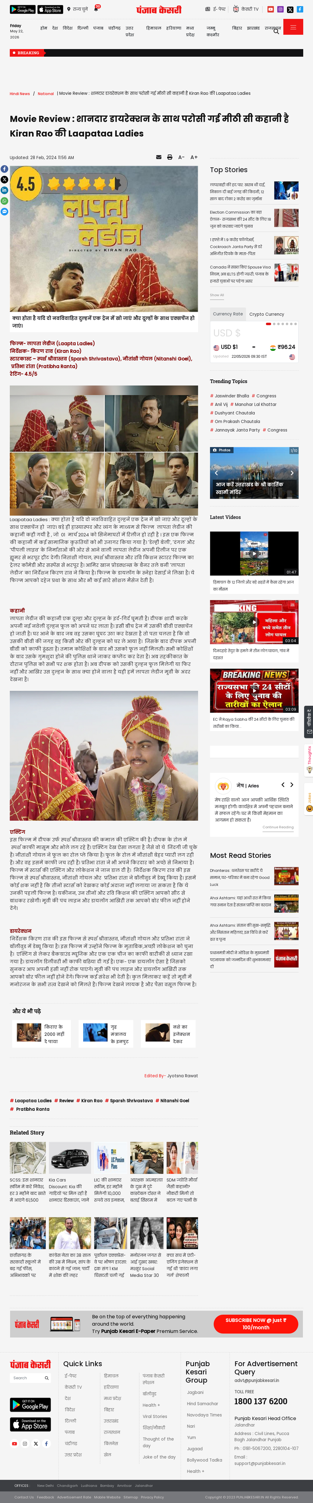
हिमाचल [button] (153, 28)
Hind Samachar (202, 1404)
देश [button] (55, 28)
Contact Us (24, 1497)
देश (68, 1399)
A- (181, 157)
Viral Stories (155, 1417)
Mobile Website (107, 1497)
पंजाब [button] (98, 28)
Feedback (45, 1497)
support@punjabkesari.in (259, 1463)
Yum (191, 1438)
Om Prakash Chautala (235, 422)
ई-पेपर (70, 1376)
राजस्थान (112, 1432)
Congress (264, 396)
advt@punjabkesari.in (256, 1381)
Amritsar (124, 1485)
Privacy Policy (152, 1497)
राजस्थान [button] (273, 28)
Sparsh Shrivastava (129, 1101)
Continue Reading (278, 827)
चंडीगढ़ (71, 1444)
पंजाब (70, 1432)
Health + (151, 1405)
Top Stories (229, 170)
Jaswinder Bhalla (229, 396)
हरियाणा (111, 1387)
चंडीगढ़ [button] (114, 28)
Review (64, 1101)
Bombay (107, 1485)
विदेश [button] (67, 28)
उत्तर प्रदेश (130, 31)
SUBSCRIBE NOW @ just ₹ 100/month (256, 1324)
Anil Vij (219, 404)
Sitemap (130, 1497)
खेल (107, 1455)
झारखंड (253, 28)
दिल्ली (82, 28)
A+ (194, 157)
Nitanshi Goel (172, 1101)
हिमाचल (111, 1376)
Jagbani (195, 1392)
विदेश (70, 1410)
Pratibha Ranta (30, 1109)
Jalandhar (144, 1485)
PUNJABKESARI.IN (250, 1497)
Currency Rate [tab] (228, 314)
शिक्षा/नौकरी (154, 1428)
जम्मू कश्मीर (213, 31)
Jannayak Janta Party (235, 430)
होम (43, 28)
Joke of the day (159, 1457)
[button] (216, 473)
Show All (217, 295)
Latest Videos (225, 517)
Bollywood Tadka (204, 1460)
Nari (191, 1426)
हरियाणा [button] (173, 28)
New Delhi (45, 1485)
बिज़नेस (111, 1444)
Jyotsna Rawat (182, 1076)
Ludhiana (89, 1485)
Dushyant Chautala (232, 413)
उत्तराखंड (111, 1421)
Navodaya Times (204, 1415)
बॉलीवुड (149, 1394)
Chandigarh (67, 1485)
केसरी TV (73, 1387)
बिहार (237, 28)
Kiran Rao (89, 1101)
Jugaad (195, 1449)
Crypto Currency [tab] (266, 314)
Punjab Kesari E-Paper (128, 1331)
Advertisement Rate (74, 1497)
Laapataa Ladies (31, 1101)
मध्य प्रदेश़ (190, 31)
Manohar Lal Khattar (253, 404)
